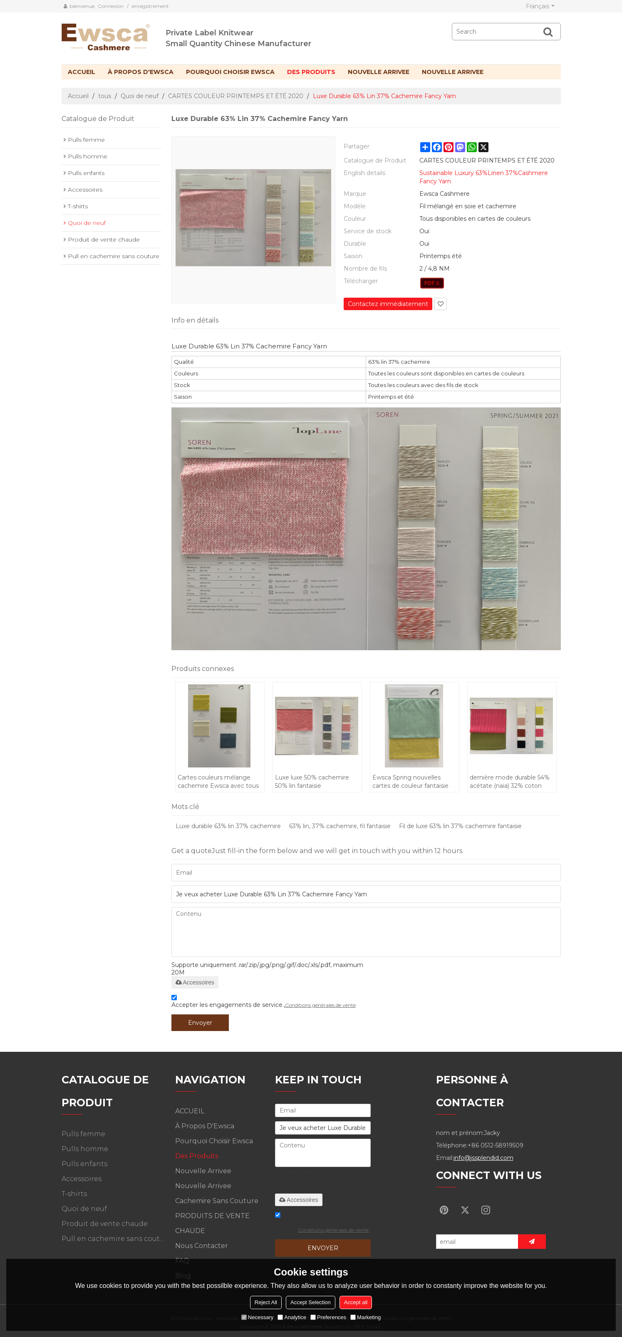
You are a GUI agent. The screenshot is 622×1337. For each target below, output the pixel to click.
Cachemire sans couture (216, 1201)
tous (104, 96)
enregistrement (150, 6)
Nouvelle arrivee (378, 72)
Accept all (355, 1302)
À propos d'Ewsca (140, 72)
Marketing (365, 1317)
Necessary (257, 1317)
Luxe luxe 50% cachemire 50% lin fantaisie (312, 781)
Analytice (292, 1317)
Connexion (111, 6)
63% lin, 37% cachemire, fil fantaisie (340, 826)
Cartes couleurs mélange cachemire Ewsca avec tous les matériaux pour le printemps (218, 782)
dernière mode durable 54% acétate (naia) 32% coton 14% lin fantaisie (510, 782)
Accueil (78, 96)
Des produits (311, 72)
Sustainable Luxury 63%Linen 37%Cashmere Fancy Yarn (483, 177)
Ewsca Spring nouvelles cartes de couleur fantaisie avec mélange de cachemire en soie (414, 782)
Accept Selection (310, 1302)
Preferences (328, 1317)
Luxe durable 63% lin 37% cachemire (228, 826)
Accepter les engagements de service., (263, 1002)
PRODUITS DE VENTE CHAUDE (212, 1223)
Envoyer (200, 1022)
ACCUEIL (81, 72)
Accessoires (195, 982)
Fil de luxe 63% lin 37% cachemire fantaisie (460, 826)
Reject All (266, 1302)
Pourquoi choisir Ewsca (230, 72)
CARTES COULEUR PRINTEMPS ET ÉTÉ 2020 (235, 96)
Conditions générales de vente (320, 1005)
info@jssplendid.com (483, 1158)
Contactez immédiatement (388, 304)
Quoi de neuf (140, 96)
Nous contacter (201, 1246)
